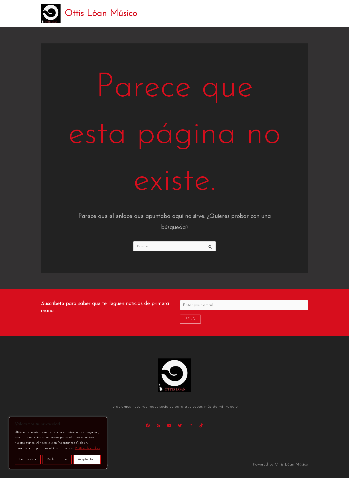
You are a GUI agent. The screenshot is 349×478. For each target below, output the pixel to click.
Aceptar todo (87, 459)
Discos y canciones (235, 14)
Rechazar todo (57, 459)
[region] (58, 443)
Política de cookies (87, 448)
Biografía (175, 14)
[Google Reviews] (158, 425)
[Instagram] (191, 425)
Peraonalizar (27, 459)
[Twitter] (180, 425)
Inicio (154, 14)
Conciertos (201, 14)
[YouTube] (169, 425)
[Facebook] (148, 425)
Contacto (296, 14)
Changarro (270, 14)
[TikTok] (201, 425)
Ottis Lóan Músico (101, 13)
